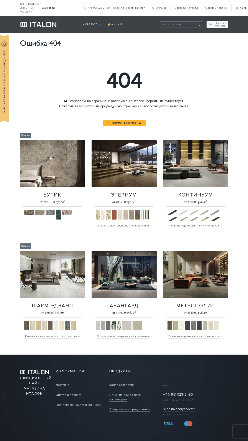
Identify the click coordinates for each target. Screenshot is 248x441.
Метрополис (195, 306)
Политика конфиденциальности (79, 405)
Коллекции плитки (122, 385)
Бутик (52, 195)
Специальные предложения (129, 409)
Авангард (124, 306)
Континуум (195, 195)
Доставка (62, 385)
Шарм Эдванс (52, 306)
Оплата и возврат (68, 395)
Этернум (124, 195)
